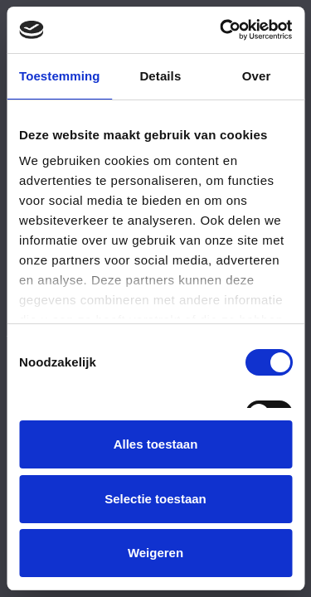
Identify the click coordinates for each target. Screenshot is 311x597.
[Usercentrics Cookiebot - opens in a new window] (221, 30)
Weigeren (155, 553)
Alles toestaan (156, 444)
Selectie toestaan (155, 499)
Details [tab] (160, 76)
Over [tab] (256, 76)
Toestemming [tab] (59, 76)
